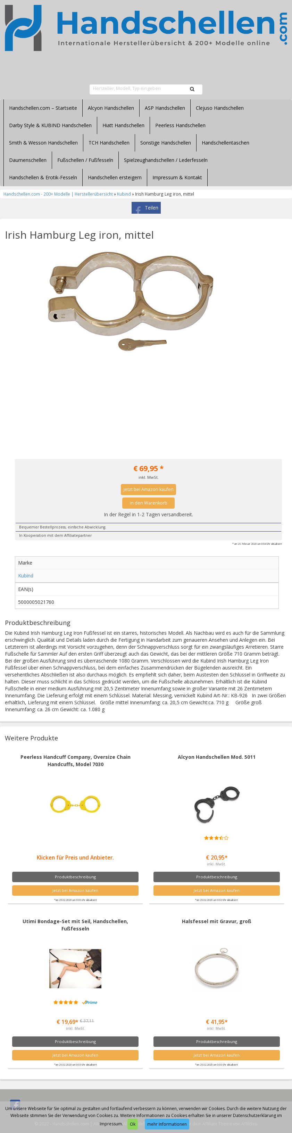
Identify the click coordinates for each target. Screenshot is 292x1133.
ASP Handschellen (165, 108)
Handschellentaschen (225, 142)
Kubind (124, 194)
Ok (132, 1124)
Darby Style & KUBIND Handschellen (50, 125)
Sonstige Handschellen (165, 142)
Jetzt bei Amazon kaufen (149, 489)
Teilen (151, 207)
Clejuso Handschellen (220, 108)
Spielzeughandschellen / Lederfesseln (166, 160)
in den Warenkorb (148, 503)
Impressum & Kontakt (177, 177)
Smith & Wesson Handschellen (43, 142)
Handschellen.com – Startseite (43, 108)
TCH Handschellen (109, 142)
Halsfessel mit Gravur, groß (216, 921)
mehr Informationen (167, 1124)
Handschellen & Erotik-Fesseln (43, 177)
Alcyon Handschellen (111, 108)
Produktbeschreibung (75, 876)
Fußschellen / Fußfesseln (85, 160)
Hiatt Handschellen (123, 125)
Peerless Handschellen (180, 125)
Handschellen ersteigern (115, 177)
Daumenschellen (28, 160)
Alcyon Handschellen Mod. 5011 (217, 757)
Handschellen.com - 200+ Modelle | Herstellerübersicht (58, 194)
